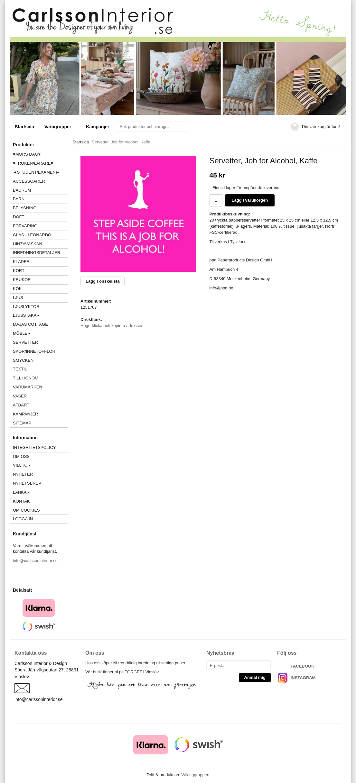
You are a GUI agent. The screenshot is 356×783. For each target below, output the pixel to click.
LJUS (40, 297)
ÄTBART (40, 405)
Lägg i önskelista (102, 281)
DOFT (40, 216)
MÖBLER (22, 333)
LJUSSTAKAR (26, 315)
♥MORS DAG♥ (27, 154)
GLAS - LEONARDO (32, 234)
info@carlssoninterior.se (35, 560)
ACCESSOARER (40, 181)
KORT (18, 270)
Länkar (21, 492)
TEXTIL (40, 369)
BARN (18, 198)
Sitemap (22, 423)
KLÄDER (40, 261)
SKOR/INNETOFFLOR (34, 351)
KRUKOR (22, 279)
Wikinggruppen (195, 774)
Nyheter (23, 474)
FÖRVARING (25, 225)
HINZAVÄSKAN (27, 243)
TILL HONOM (25, 378)
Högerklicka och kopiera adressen (112, 325)
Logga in (23, 518)
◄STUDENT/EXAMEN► (36, 172)
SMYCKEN (40, 360)
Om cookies (26, 510)
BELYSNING (24, 207)
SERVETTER (25, 342)
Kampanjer (97, 126)
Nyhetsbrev (27, 483)
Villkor (22, 465)
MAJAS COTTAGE (30, 324)
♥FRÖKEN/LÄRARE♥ (33, 163)
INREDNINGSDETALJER (36, 252)
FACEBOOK (302, 666)
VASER (20, 396)
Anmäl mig (255, 677)
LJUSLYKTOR (26, 306)
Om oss (21, 456)
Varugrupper (60, 126)
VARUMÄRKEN (40, 387)
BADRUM (22, 190)
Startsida (24, 126)
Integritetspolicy (34, 447)
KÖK (17, 288)
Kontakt (22, 501)
